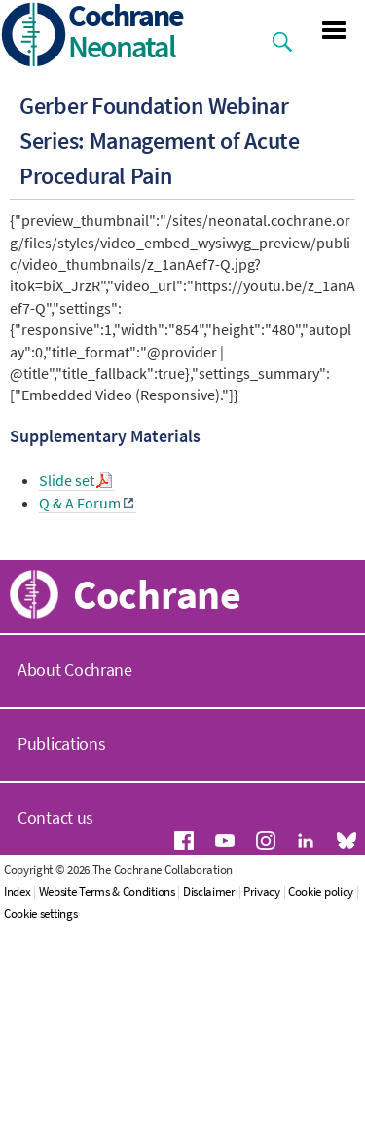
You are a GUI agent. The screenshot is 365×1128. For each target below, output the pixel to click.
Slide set (66, 480)
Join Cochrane (81, 763)
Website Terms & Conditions (115, 1117)
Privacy (269, 1117)
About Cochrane (75, 895)
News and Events (91, 719)
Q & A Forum (80, 502)
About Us (61, 583)
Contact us (55, 1043)
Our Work (63, 629)
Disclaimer (217, 1117)
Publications (61, 969)
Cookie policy (328, 1117)
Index (25, 1117)
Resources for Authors (109, 674)
